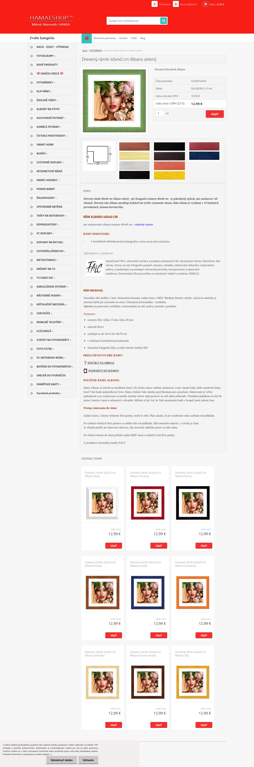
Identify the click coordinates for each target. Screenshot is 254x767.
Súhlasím (88, 760)
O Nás (134, 38)
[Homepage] (88, 38)
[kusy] (160, 113)
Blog (142, 38)
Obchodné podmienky (105, 38)
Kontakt (123, 38)
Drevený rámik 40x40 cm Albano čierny (190, 474)
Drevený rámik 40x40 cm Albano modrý (145, 564)
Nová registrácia (188, 4)
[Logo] (52, 20)
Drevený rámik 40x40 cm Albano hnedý (100, 564)
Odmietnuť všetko (62, 760)
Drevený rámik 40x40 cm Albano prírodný (100, 653)
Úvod (84, 50)
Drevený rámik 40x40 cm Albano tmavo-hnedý (145, 653)
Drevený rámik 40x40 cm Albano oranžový (190, 564)
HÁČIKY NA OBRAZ (101, 362)
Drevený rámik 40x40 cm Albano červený (145, 474)
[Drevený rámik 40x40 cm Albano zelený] (114, 68)
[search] (163, 21)
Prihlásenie (165, 4)
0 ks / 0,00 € (217, 4)
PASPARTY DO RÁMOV (103, 370)
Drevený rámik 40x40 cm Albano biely (100, 474)
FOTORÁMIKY (95, 50)
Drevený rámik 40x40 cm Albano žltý (190, 653)
